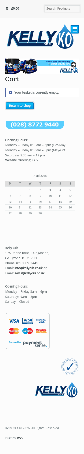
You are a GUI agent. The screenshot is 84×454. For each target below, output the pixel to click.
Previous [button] (10, 65)
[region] (42, 66)
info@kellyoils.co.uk (29, 268)
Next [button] (73, 65)
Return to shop (20, 105)
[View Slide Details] (42, 66)
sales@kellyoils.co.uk (29, 273)
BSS (20, 438)
